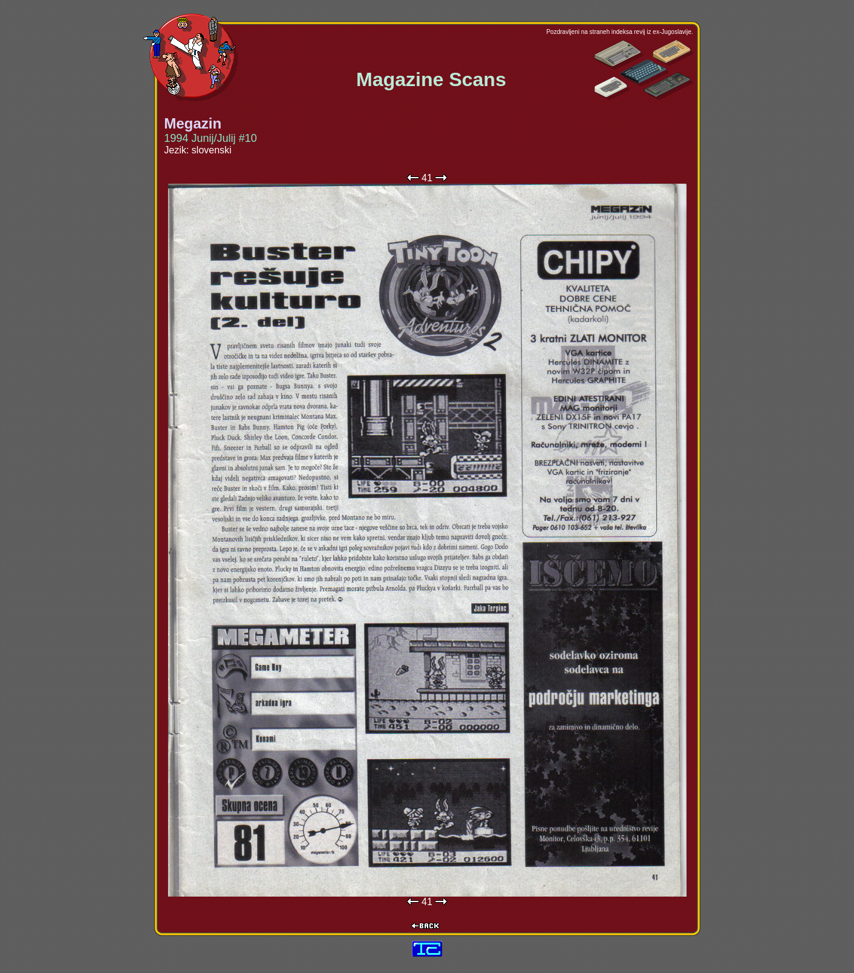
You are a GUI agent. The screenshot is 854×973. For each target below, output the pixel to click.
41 (427, 178)
